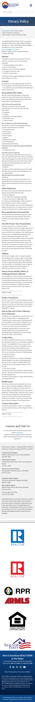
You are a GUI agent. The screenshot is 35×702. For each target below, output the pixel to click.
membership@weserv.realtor (10, 49)
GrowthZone (28, 699)
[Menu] (31, 5)
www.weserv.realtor (8, 31)
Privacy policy (12, 672)
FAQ (6, 672)
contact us (19, 432)
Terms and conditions (24, 672)
